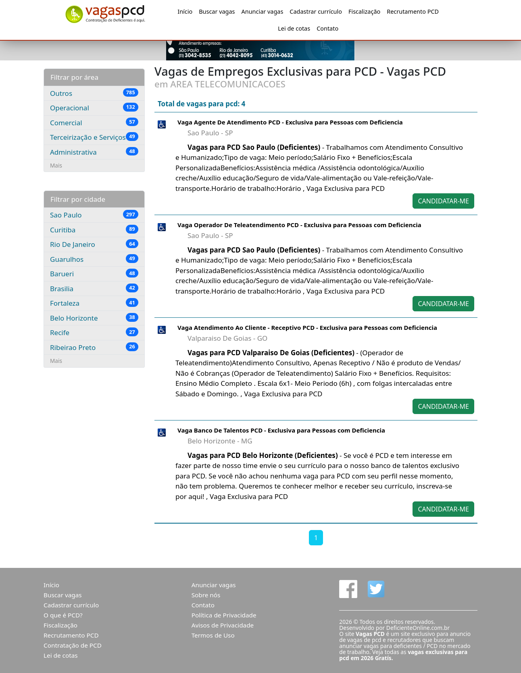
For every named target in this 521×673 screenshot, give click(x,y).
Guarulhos (94, 259)
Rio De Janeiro (94, 244)
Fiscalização (364, 11)
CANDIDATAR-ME (443, 201)
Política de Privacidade (224, 615)
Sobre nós (206, 595)
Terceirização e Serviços (94, 137)
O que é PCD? (63, 615)
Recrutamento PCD (413, 11)
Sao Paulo (94, 215)
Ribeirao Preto (94, 347)
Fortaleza (94, 303)
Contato (327, 28)
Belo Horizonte (94, 318)
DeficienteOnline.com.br (418, 628)
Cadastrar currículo (316, 11)
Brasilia (94, 288)
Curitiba (94, 229)
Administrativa (94, 152)
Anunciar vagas (262, 11)
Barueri (94, 273)
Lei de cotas (294, 28)
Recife (94, 332)
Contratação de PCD (73, 645)
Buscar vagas (217, 11)
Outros (94, 93)
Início (184, 11)
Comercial (94, 122)
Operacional (94, 107)
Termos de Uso (213, 635)
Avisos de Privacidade (223, 625)
